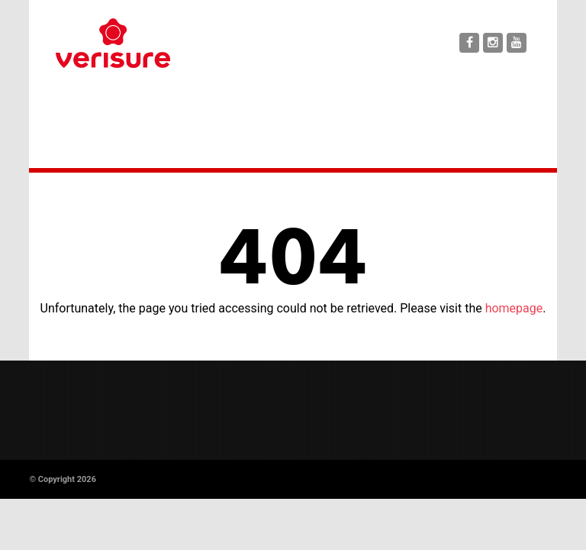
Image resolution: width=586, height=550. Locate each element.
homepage (514, 308)
